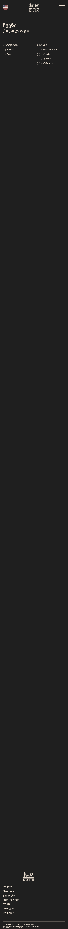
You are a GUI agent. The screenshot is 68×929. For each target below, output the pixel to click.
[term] (8, 49)
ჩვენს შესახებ (11, 900)
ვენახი (6, 904)
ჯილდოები (9, 895)
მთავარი (7, 887)
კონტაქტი (8, 913)
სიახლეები (9, 908)
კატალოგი (8, 891)
